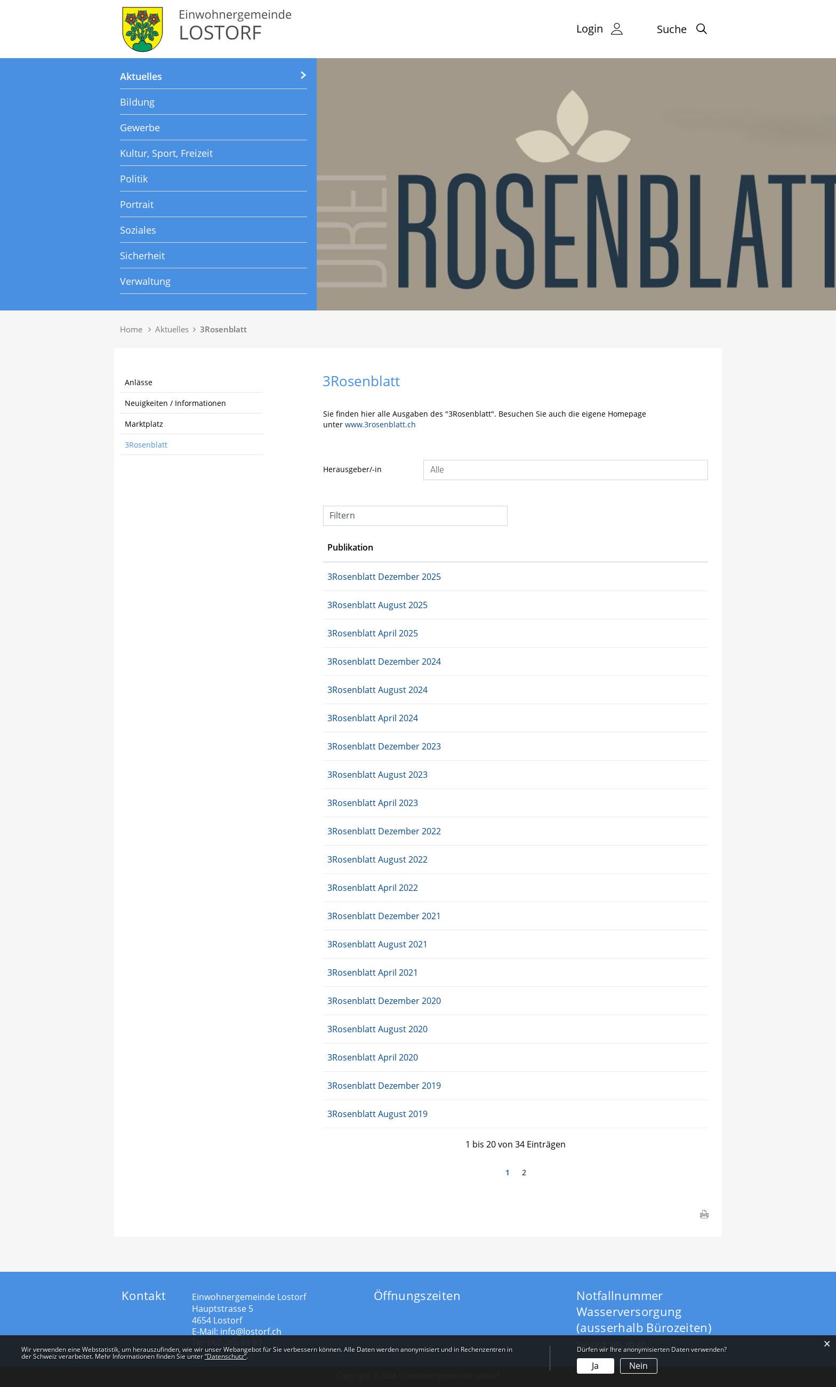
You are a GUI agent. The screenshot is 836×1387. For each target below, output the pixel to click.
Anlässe (138, 382)
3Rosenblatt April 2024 (438, 718)
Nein (638, 1366)
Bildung (137, 101)
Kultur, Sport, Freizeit (166, 153)
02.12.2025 (348, 577)
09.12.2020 (348, 1001)
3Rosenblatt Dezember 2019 (450, 1085)
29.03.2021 (348, 972)
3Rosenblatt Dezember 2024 (450, 661)
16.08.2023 (348, 774)
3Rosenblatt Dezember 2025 (450, 577)
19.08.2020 (348, 1029)
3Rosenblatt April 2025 (438, 633)
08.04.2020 (348, 1057)
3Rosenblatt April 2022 (438, 888)
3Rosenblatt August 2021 (443, 944)
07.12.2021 (348, 916)
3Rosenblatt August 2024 (443, 690)
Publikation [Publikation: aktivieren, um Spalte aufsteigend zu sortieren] (416, 547)
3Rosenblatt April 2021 (438, 972)
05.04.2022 (348, 888)
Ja (595, 1366)
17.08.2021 (348, 944)
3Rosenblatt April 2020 (438, 1057)
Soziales (138, 230)
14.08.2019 (348, 1114)
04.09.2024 (348, 690)
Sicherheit (142, 255)
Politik (134, 178)
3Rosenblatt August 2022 (443, 859)
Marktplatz (144, 424)
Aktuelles (141, 76)
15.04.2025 (348, 633)
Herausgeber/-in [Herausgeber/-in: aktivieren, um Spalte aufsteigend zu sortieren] (583, 547)
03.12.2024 (348, 661)
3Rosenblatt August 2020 (443, 1029)
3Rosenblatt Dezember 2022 (450, 831)
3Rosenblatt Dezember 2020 (450, 1001)
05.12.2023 (348, 746)
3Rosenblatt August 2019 (443, 1114)
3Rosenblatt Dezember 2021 (450, 916)
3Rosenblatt (146, 445)
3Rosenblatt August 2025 (443, 605)
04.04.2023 (348, 803)
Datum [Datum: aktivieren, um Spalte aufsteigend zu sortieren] (341, 547)
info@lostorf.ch (251, 1331)
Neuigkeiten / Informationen (175, 403)
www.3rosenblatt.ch (385, 424)
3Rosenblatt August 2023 (443, 774)
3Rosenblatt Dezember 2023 (450, 746)
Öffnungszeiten (417, 1295)
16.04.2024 (348, 718)
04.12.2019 (348, 1085)
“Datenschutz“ (225, 1356)
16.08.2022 (348, 859)
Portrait (137, 204)
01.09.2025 (348, 605)
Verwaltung (145, 281)
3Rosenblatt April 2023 (438, 803)
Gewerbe (140, 127)
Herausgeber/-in (352, 469)
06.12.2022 (348, 831)
